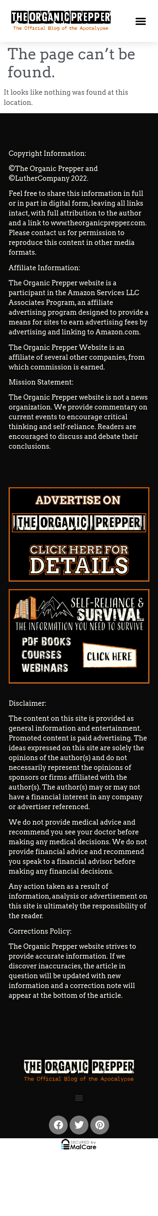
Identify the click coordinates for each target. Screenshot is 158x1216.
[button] (140, 20)
